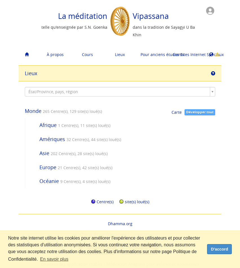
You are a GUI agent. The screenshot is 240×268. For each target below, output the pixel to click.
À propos (55, 54)
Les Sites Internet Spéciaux (187, 54)
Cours (87, 54)
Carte (177, 112)
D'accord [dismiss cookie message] (219, 249)
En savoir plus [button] (54, 259)
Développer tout (200, 112)
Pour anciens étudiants (155, 54)
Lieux (120, 54)
